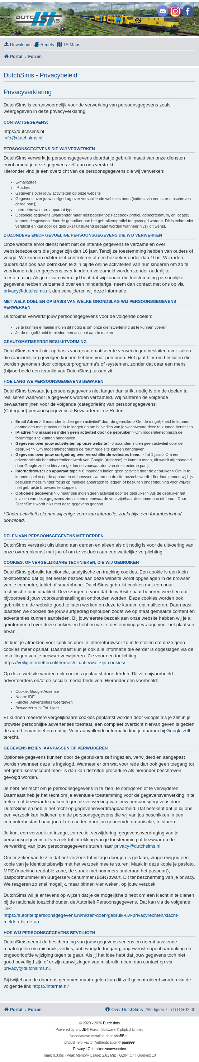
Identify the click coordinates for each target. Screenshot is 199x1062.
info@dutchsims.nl (23, 138)
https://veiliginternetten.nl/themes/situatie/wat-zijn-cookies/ (64, 662)
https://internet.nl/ (51, 986)
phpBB (81, 1030)
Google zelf (178, 730)
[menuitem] (18, 45)
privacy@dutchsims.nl (26, 291)
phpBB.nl (121, 1036)
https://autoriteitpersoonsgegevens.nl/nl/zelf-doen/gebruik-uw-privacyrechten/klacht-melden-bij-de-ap (91, 918)
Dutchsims (111, 1023)
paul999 (128, 1042)
